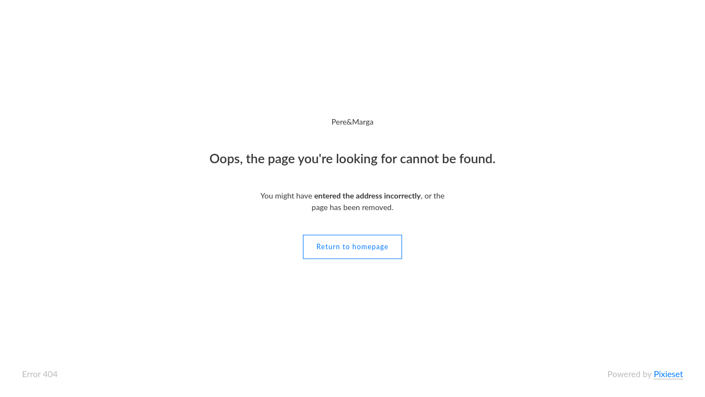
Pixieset (668, 374)
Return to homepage (353, 246)
